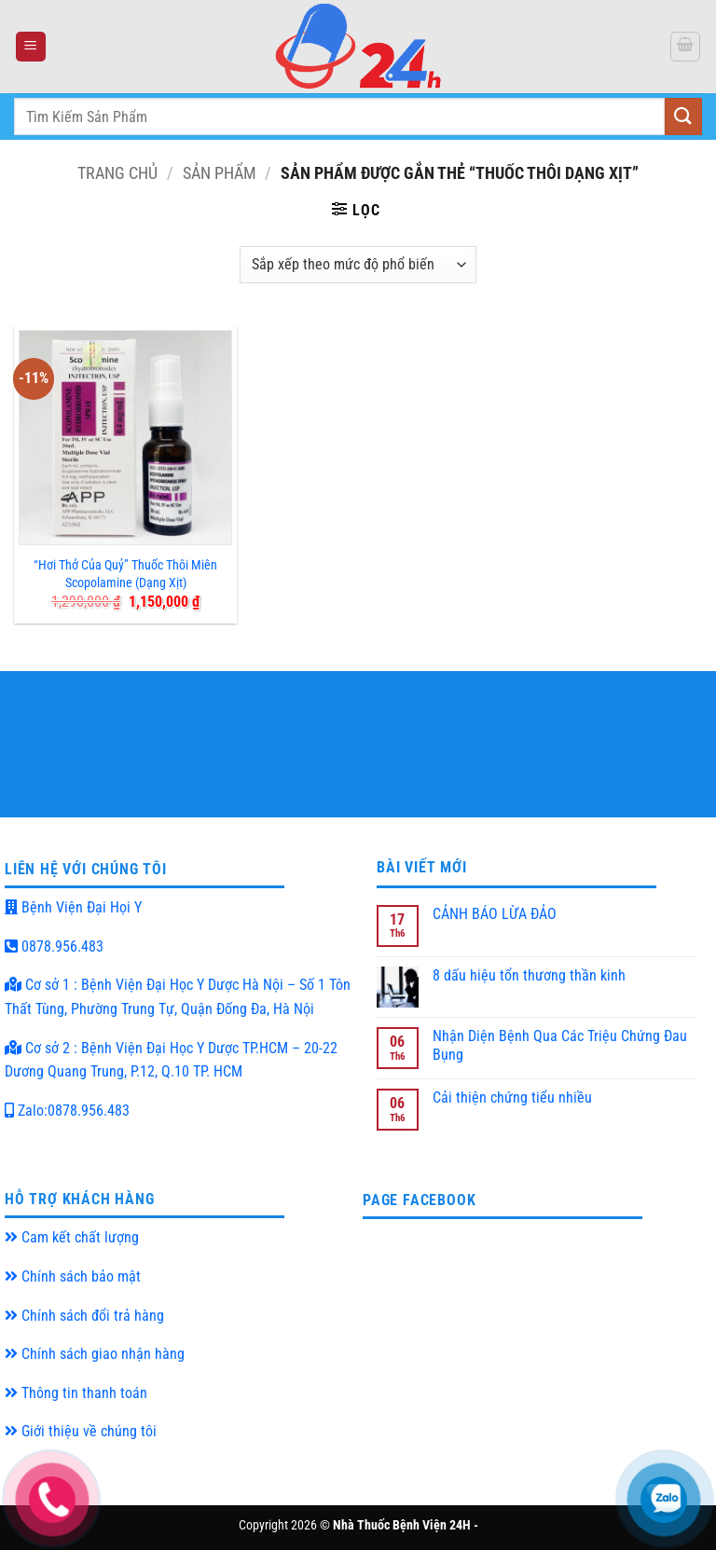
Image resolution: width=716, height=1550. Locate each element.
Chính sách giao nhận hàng (95, 1354)
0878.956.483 (54, 946)
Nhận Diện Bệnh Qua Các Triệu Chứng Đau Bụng (560, 1045)
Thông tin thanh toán (76, 1393)
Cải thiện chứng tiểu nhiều (512, 1097)
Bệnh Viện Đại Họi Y (73, 907)
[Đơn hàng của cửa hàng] (357, 264)
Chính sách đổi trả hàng (84, 1315)
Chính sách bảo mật (73, 1276)
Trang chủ (117, 173)
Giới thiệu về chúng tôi (81, 1431)
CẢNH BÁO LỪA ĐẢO (495, 914)
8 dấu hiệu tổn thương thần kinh (529, 975)
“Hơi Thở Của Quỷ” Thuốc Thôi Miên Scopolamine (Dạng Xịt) (125, 574)
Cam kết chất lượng (72, 1237)
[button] (31, 47)
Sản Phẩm (219, 173)
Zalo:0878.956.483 (67, 1110)
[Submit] (683, 116)
